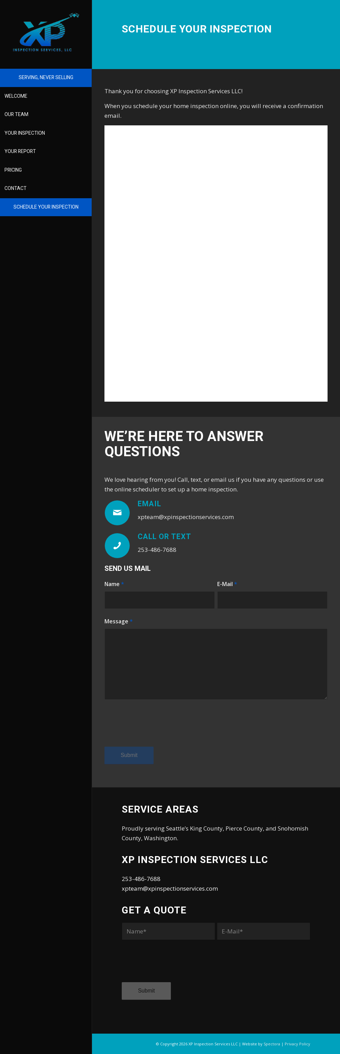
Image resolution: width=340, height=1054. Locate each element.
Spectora (272, 1043)
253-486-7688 (141, 879)
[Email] (117, 513)
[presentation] (157, 729)
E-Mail (227, 584)
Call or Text (164, 536)
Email (149, 504)
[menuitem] (46, 78)
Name (114, 584)
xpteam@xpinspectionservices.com (170, 888)
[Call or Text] (117, 545)
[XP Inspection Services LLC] (46, 32)
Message (118, 621)
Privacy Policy (297, 1043)
